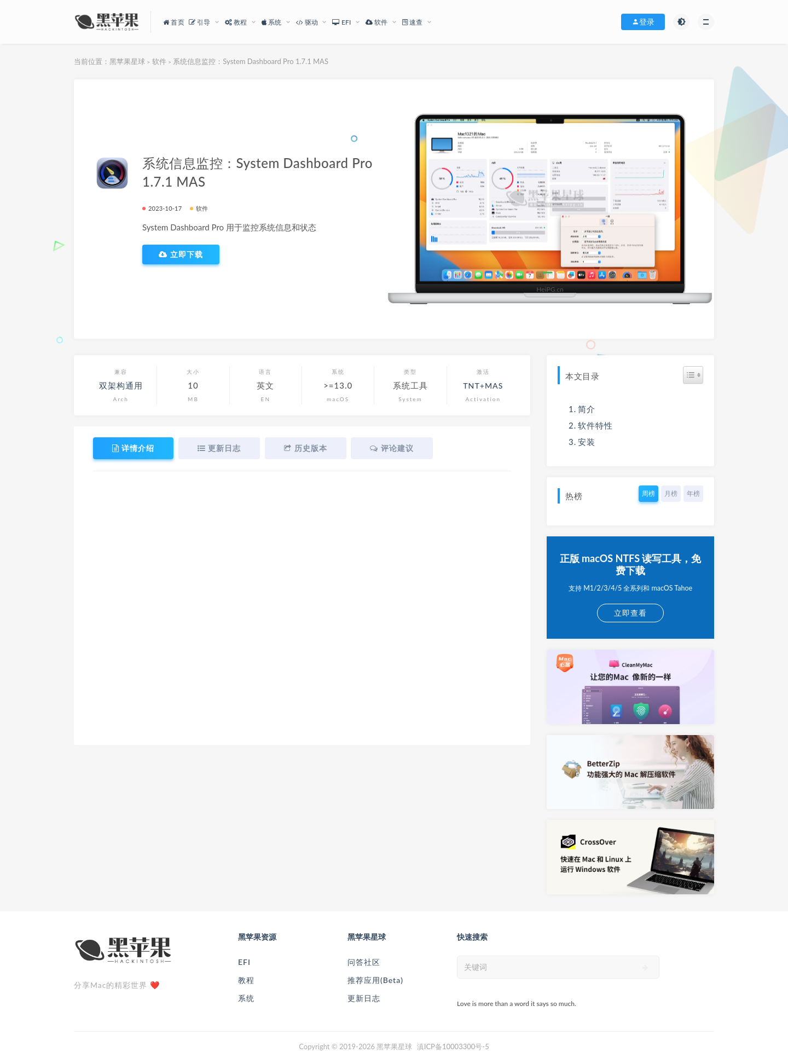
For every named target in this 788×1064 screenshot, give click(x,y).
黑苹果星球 (127, 61)
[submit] (645, 968)
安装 (586, 442)
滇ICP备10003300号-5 (453, 1046)
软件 (159, 61)
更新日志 (363, 998)
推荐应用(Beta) (375, 980)
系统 (246, 998)
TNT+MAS (483, 385)
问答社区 (363, 962)
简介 (586, 409)
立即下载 (181, 254)
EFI (244, 962)
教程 (246, 980)
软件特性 (595, 425)
